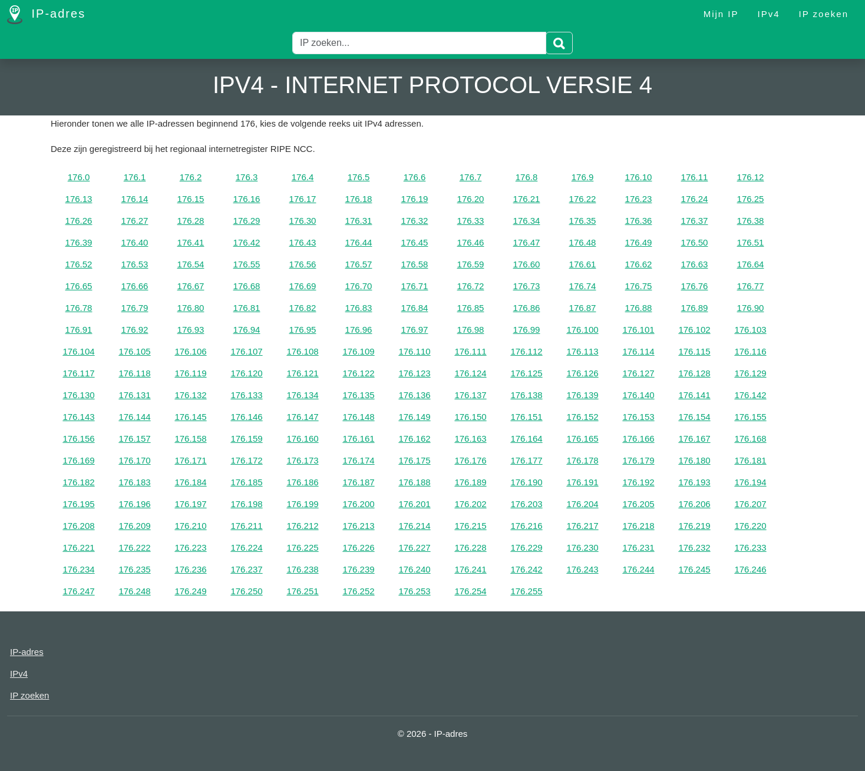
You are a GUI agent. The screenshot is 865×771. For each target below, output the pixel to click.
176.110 (414, 351)
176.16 (246, 199)
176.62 (638, 264)
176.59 (470, 264)
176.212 (302, 526)
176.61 (582, 264)
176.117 (78, 373)
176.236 (190, 569)
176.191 (582, 482)
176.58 (414, 264)
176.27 (134, 221)
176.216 (526, 526)
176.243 (582, 569)
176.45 (414, 242)
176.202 (470, 504)
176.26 (79, 221)
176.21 (526, 199)
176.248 (134, 591)
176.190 (526, 482)
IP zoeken (824, 14)
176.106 (190, 351)
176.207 (750, 504)
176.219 (694, 526)
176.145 (190, 417)
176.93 (190, 330)
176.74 (582, 286)
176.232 (694, 547)
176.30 (302, 221)
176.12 (750, 177)
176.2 (191, 177)
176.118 (134, 373)
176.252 (358, 591)
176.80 (190, 308)
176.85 (470, 308)
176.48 (582, 242)
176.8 (527, 177)
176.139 (582, 395)
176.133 (246, 395)
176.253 (414, 591)
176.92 (134, 330)
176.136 (414, 395)
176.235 (134, 569)
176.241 (470, 569)
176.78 (79, 308)
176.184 (190, 482)
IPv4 (769, 14)
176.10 (638, 177)
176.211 (246, 526)
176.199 (302, 504)
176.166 (638, 439)
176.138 (526, 395)
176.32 (414, 221)
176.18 (358, 199)
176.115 (694, 351)
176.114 (638, 351)
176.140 (638, 395)
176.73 (526, 286)
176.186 (302, 482)
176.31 (358, 221)
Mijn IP (721, 14)
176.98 (470, 330)
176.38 (750, 221)
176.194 (750, 482)
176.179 (638, 460)
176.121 (302, 373)
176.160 (302, 439)
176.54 (190, 264)
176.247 (78, 591)
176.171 (190, 460)
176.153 (638, 417)
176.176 (470, 460)
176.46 (470, 242)
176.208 (78, 526)
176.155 (750, 417)
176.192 (638, 482)
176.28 (190, 221)
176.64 (750, 264)
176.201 (414, 504)
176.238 (302, 569)
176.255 (526, 591)
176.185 (246, 482)
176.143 (78, 417)
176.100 (582, 330)
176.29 (246, 221)
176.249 (190, 591)
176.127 (638, 373)
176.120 (246, 373)
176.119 (190, 373)
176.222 (134, 547)
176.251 (302, 591)
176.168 (750, 439)
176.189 (470, 482)
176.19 (414, 199)
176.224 (246, 547)
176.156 (78, 439)
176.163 (470, 439)
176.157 (134, 439)
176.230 (582, 547)
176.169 (78, 460)
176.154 (694, 417)
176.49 (638, 242)
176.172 (246, 460)
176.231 (638, 547)
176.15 (190, 199)
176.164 (526, 439)
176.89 (694, 308)
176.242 (526, 569)
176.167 (694, 439)
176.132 (190, 395)
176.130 (78, 395)
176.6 (415, 177)
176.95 (302, 330)
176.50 (694, 242)
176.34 (526, 221)
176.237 (246, 569)
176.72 (470, 286)
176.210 (190, 526)
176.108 (302, 351)
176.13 (79, 199)
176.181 (750, 460)
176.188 (414, 482)
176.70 (358, 286)
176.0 (79, 177)
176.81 (246, 308)
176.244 (638, 569)
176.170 (134, 460)
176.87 (582, 308)
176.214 (414, 526)
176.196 (134, 504)
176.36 (638, 221)
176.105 (134, 351)
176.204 (582, 504)
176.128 (694, 373)
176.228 (470, 547)
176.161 (358, 439)
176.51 (750, 242)
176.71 (414, 286)
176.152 (582, 417)
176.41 (190, 242)
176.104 (78, 351)
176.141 (694, 395)
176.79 (134, 308)
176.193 (694, 482)
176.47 (526, 242)
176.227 (414, 547)
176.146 (246, 417)
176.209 (134, 526)
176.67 (190, 286)
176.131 (134, 395)
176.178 (582, 460)
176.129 (750, 373)
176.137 (470, 395)
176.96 (358, 330)
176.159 (246, 439)
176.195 (78, 504)
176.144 (134, 417)
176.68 (246, 286)
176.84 (414, 308)
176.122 (358, 373)
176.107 (246, 351)
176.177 (526, 460)
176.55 (246, 264)
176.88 (638, 308)
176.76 (694, 286)
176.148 (358, 417)
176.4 (303, 177)
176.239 (358, 569)
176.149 (414, 417)
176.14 (134, 199)
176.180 (694, 460)
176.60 (526, 264)
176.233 (750, 547)
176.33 (470, 221)
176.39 (79, 242)
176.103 (750, 330)
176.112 (526, 351)
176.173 (302, 460)
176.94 (246, 330)
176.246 (750, 569)
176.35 (582, 221)
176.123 (414, 373)
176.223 (190, 547)
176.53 (134, 264)
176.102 (694, 330)
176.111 (470, 351)
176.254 (470, 591)
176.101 (638, 330)
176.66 (134, 286)
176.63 (694, 264)
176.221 (78, 547)
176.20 (470, 199)
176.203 (526, 504)
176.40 (134, 242)
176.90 (750, 308)
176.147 (302, 417)
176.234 (78, 569)
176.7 (471, 177)
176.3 (247, 177)
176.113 (582, 351)
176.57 (358, 264)
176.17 (302, 199)
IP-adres (46, 14)
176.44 (358, 242)
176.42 (246, 242)
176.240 (414, 569)
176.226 (358, 547)
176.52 (79, 264)
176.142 (750, 395)
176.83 (358, 308)
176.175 (414, 460)
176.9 (583, 177)
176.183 (134, 482)
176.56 (302, 264)
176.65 (79, 286)
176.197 (190, 504)
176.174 (358, 460)
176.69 (302, 286)
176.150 (470, 417)
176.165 (582, 439)
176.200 (358, 504)
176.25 (750, 199)
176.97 (414, 330)
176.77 (750, 286)
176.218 (638, 526)
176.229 (526, 547)
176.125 (526, 373)
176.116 (750, 351)
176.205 (638, 504)
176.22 (582, 199)
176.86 (526, 308)
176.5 (359, 177)
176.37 (694, 221)
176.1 (135, 177)
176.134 (302, 395)
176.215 (470, 526)
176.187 (358, 482)
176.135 (358, 395)
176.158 (190, 439)
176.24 (694, 199)
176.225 (302, 547)
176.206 (694, 504)
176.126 (582, 373)
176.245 (694, 569)
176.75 (638, 286)
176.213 (358, 526)
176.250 (246, 591)
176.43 (302, 242)
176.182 (78, 482)
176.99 (526, 330)
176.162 (414, 439)
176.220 (750, 526)
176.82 (302, 308)
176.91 (79, 330)
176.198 (246, 504)
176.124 (470, 373)
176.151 (526, 417)
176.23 (638, 199)
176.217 (582, 526)
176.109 (358, 351)
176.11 (694, 177)
